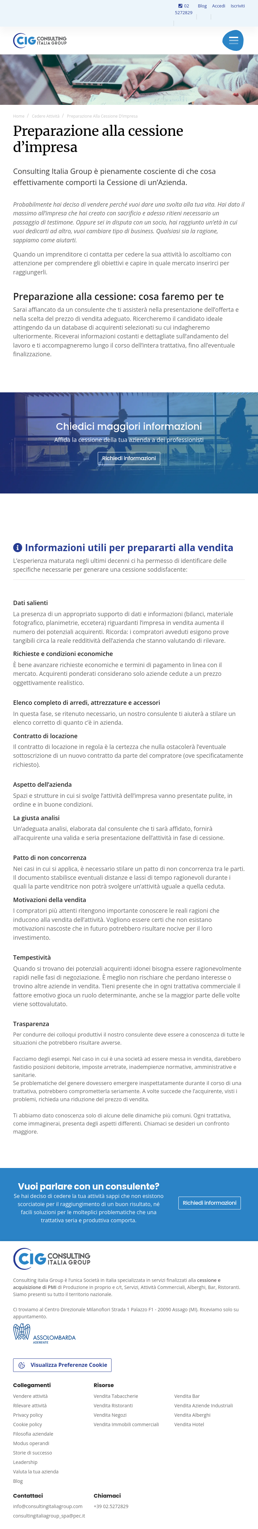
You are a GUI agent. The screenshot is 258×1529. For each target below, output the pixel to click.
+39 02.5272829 (111, 1506)
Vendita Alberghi (192, 1415)
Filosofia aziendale (33, 1434)
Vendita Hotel (189, 1424)
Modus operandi (31, 1443)
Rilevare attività (30, 1405)
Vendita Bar (187, 1396)
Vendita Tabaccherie (116, 1396)
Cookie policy (27, 1424)
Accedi (218, 6)
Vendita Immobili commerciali (126, 1424)
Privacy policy (28, 1415)
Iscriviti (238, 6)
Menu (233, 40)
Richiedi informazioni (129, 458)
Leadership (25, 1462)
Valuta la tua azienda (35, 1471)
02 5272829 (183, 9)
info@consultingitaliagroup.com (48, 1506)
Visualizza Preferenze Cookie (62, 1365)
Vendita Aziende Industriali (203, 1405)
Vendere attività (30, 1396)
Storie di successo (32, 1452)
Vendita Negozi (110, 1415)
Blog (202, 6)
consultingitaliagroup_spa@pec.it (49, 1515)
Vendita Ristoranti (113, 1405)
